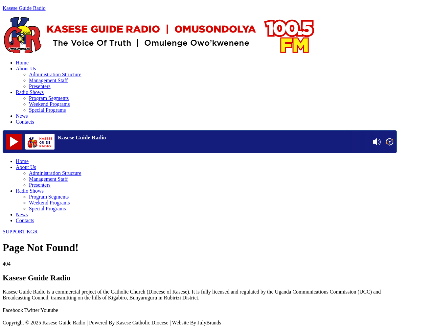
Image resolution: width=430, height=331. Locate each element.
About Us (26, 68)
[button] (206, 69)
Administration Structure (55, 74)
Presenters (40, 86)
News (22, 116)
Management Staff (48, 80)
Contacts (25, 122)
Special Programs (47, 110)
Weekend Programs (49, 104)
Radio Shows (30, 92)
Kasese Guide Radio (24, 8)
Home (22, 62)
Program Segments (49, 98)
